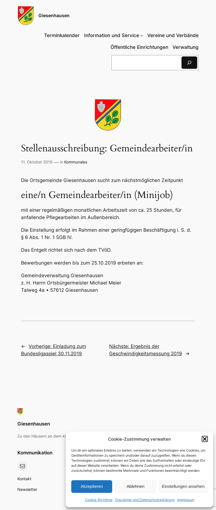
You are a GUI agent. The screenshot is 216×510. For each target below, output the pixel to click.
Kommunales (75, 162)
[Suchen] (189, 62)
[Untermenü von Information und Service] (113, 35)
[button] (205, 439)
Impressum (185, 500)
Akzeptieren (92, 486)
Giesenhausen (54, 15)
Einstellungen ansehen (183, 486)
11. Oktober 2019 (36, 162)
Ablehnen (135, 486)
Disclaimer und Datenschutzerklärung (144, 500)
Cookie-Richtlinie (98, 500)
